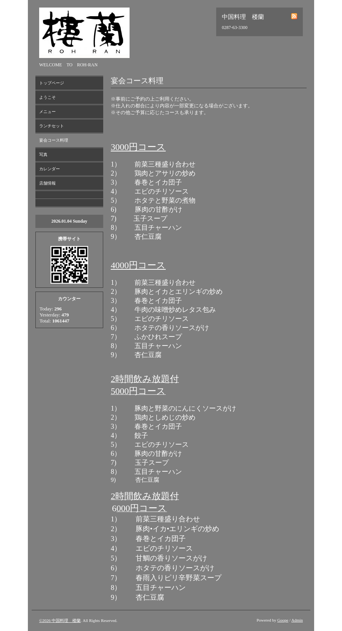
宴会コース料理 (53, 140)
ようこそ (47, 97)
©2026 (45, 620)
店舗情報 (47, 183)
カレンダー (49, 169)
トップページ (51, 83)
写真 (43, 154)
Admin (297, 620)
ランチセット (51, 126)
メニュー (47, 111)
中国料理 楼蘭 (66, 620)
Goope (282, 620)
